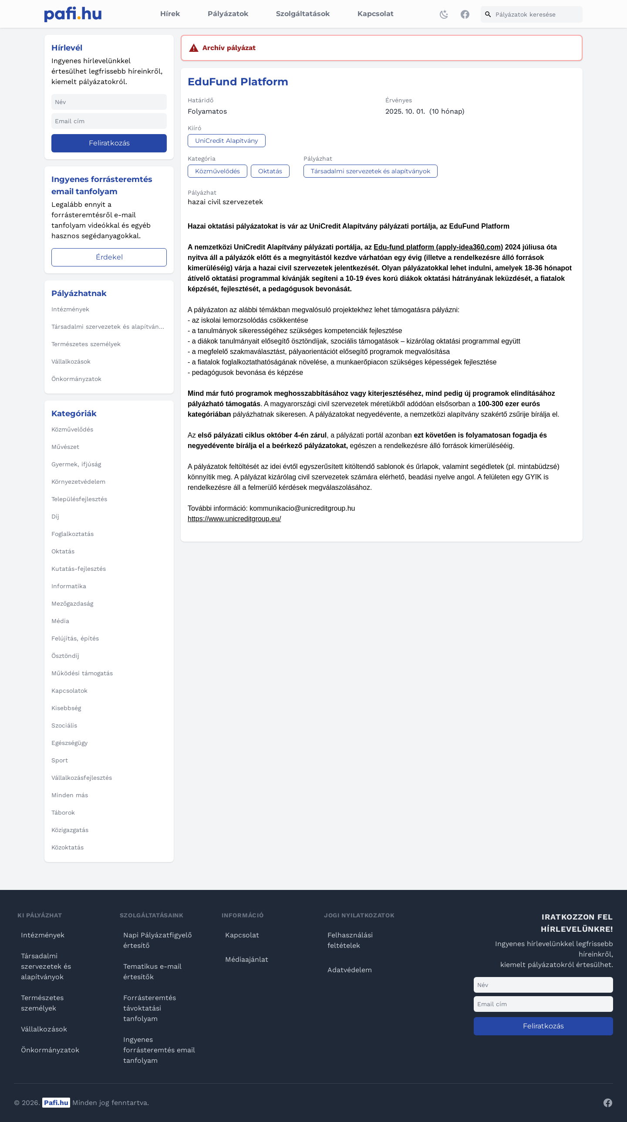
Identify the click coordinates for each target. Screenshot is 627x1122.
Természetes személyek (42, 1003)
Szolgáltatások (303, 14)
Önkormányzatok (50, 1050)
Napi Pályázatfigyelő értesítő (157, 940)
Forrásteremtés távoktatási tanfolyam (149, 1008)
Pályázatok (228, 14)
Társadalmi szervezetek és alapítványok (46, 966)
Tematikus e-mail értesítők (152, 971)
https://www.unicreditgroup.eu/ (234, 518)
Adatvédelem (349, 970)
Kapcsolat (375, 14)
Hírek (170, 14)
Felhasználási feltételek (350, 940)
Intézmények (42, 935)
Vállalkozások (44, 1029)
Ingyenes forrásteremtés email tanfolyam (159, 1050)
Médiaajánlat (246, 959)
